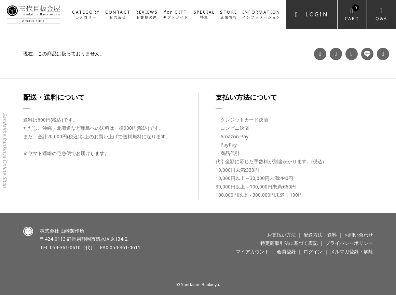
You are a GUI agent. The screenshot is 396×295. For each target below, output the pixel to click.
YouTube (351, 54)
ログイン (313, 251)
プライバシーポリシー (349, 243)
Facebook (320, 54)
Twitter (383, 54)
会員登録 (286, 251)
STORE (228, 14)
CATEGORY (86, 14)
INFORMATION (261, 14)
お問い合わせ (358, 234)
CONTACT (118, 14)
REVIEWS (147, 14)
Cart (352, 13)
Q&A (381, 18)
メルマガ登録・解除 (351, 251)
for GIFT (175, 14)
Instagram (336, 54)
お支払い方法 (281, 234)
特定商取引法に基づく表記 (289, 243)
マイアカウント (252, 251)
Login (316, 14)
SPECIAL (204, 14)
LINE (367, 54)
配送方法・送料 (320, 234)
